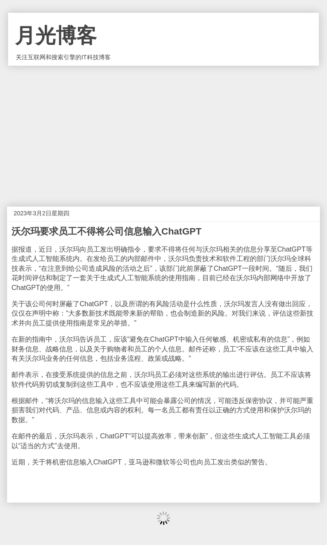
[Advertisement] (163, 129)
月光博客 (56, 35)
